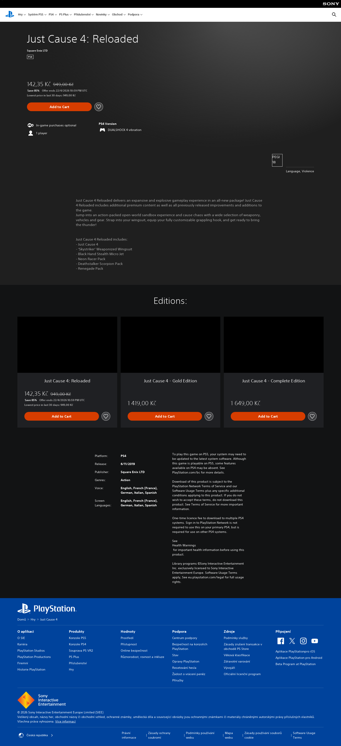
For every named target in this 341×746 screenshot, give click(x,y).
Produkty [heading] (76, 631)
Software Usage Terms (304, 735)
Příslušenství (82, 15)
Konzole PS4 (77, 644)
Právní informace (129, 735)
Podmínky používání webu (200, 735)
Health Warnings (184, 545)
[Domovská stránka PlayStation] (9, 15)
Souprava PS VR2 (81, 650)
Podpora (133, 15)
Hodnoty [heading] (128, 631)
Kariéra (22, 644)
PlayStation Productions (34, 657)
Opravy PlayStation (185, 661)
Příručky (177, 680)
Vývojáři (229, 668)
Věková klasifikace (237, 655)
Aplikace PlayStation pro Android (299, 658)
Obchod (117, 15)
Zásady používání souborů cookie (263, 735)
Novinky (101, 15)
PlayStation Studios (31, 650)
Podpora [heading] (179, 631)
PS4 (51, 15)
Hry (20, 15)
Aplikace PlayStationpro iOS (295, 651)
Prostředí (127, 638)
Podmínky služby (236, 638)
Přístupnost (129, 644)
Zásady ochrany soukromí (159, 735)
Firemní (22, 663)
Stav (175, 655)
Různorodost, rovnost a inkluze (142, 657)
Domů (21, 619)
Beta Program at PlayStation (296, 664)
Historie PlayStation (31, 669)
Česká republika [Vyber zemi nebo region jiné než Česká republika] (36, 735)
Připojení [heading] (283, 631)
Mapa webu (229, 735)
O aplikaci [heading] (25, 631)
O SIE (21, 638)
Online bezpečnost (134, 650)
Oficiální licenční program (242, 674)
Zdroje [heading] (229, 631)
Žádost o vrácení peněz (188, 674)
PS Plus (64, 15)
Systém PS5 (35, 15)
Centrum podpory (184, 638)
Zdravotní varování (237, 661)
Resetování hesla (184, 668)
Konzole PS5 (77, 638)
